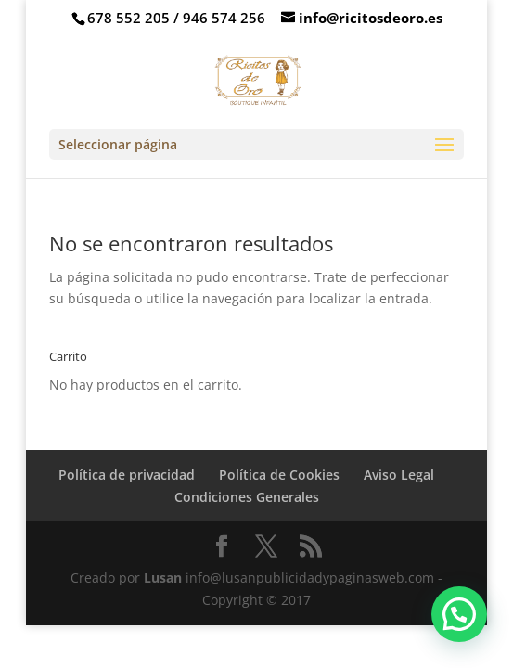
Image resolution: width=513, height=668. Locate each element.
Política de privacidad (126, 474)
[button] (459, 614)
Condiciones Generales (246, 497)
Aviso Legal (399, 474)
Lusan (163, 577)
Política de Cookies (279, 474)
